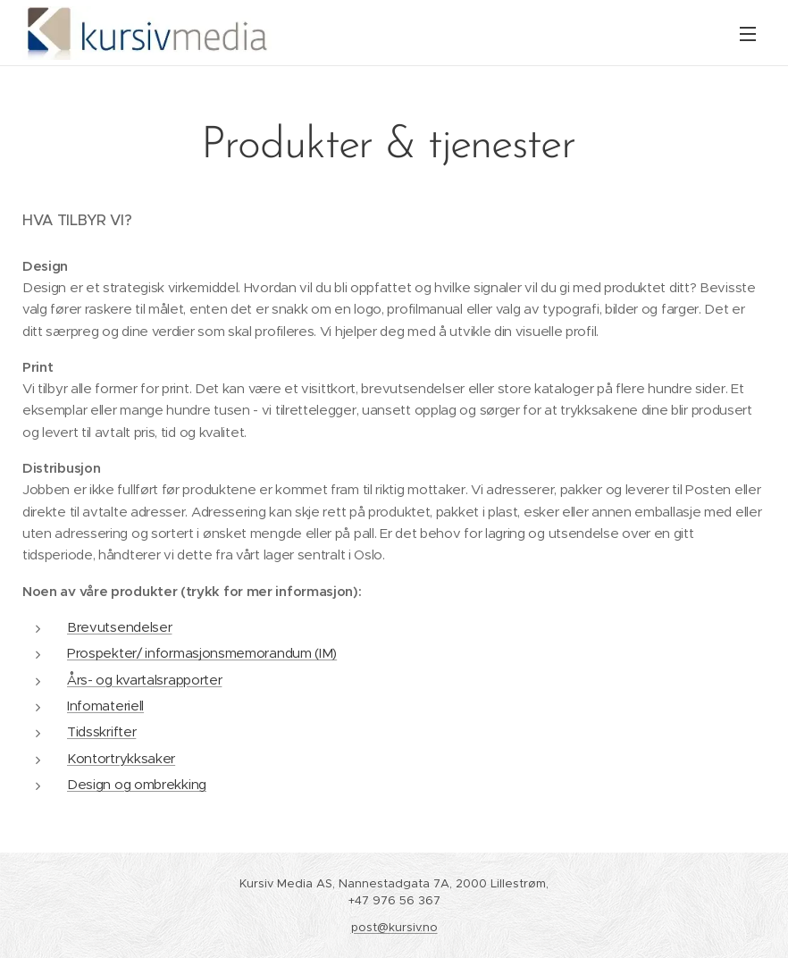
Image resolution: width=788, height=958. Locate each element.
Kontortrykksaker (121, 758)
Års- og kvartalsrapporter (144, 679)
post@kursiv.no (394, 927)
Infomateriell (105, 705)
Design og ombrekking (136, 784)
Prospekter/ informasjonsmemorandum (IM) (202, 652)
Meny (748, 34)
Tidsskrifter (101, 731)
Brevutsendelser (119, 626)
